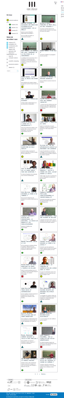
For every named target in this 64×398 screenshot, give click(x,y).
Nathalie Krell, (48, 25)
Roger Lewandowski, (48, 216)
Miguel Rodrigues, (29, 337)
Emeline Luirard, (29, 27)
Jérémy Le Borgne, (48, 360)
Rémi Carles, (29, 99)
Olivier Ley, (48, 147)
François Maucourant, (28, 147)
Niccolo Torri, (48, 267)
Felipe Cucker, (48, 100)
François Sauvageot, (47, 195)
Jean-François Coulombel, (47, 338)
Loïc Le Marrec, (29, 170)
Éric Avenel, (29, 53)
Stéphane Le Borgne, (48, 77)
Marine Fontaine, (29, 242)
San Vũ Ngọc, (29, 359)
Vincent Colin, (48, 243)
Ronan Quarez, (29, 78)
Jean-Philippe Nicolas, (29, 290)
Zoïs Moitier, (29, 194)
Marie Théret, (48, 51)
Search (8, 70)
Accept (47, 394)
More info (31, 396)
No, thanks (54, 394)
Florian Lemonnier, (48, 171)
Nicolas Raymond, (28, 315)
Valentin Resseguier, (28, 124)
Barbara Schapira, (46, 315)
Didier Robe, (28, 266)
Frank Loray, (48, 123)
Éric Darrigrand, (48, 291)
